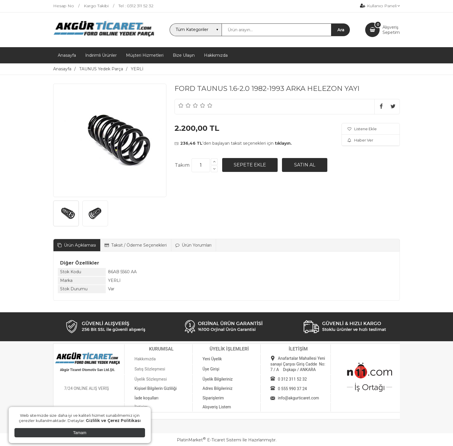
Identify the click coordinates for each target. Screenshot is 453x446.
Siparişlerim (213, 398)
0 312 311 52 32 (292, 379)
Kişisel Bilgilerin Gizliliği (155, 388)
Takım (182, 165)
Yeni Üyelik (212, 359)
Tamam (79, 432)
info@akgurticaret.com (298, 398)
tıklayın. (283, 143)
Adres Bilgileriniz (218, 388)
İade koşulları (146, 398)
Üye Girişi (211, 369)
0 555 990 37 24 (292, 388)
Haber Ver (360, 140)
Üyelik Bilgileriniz (218, 379)
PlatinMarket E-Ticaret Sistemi (209, 440)
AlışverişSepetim (391, 30)
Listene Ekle (362, 128)
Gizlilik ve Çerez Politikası (113, 420)
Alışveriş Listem (217, 407)
